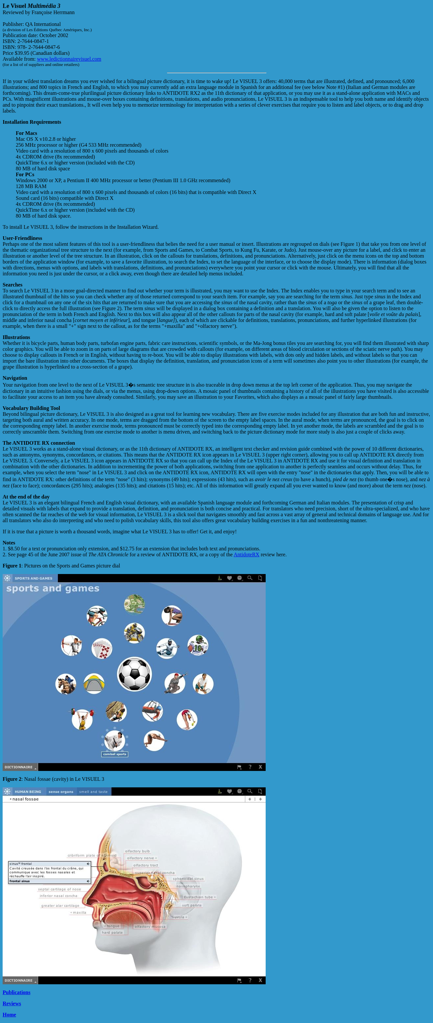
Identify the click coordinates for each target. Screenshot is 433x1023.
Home (9, 1014)
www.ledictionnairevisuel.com (69, 59)
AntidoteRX (246, 554)
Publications (16, 992)
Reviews (12, 1003)
